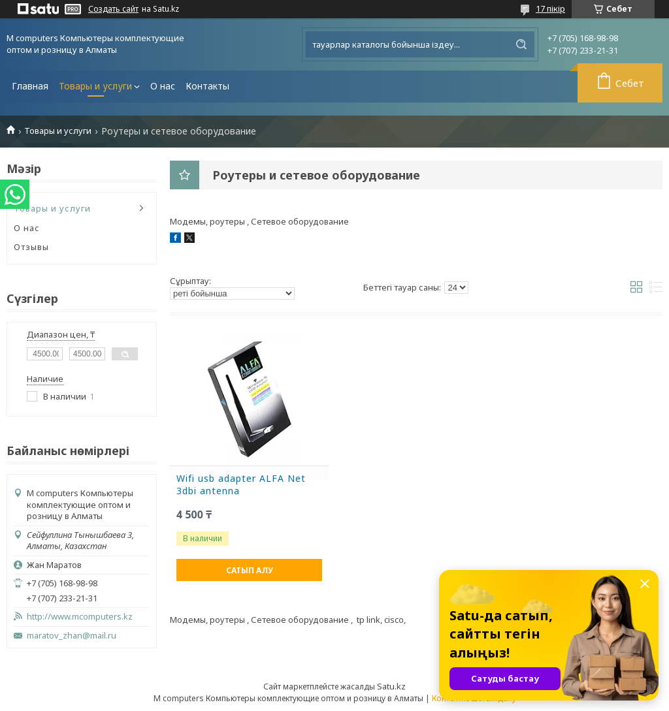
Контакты (207, 86)
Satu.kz (391, 686)
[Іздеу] (521, 44)
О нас (162, 86)
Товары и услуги (95, 86)
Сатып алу (249, 570)
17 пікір (550, 8)
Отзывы (31, 247)
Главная (30, 86)
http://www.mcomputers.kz (80, 616)
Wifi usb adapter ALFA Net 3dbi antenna (241, 485)
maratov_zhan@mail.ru (71, 635)
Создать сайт (113, 9)
